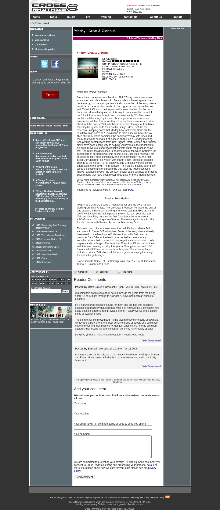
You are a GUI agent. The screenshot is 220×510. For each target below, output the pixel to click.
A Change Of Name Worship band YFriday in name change (51, 182)
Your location (81, 413)
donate (177, 16)
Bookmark (102, 271)
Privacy (134, 497)
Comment (80, 271)
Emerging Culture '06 (48, 239)
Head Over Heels (47, 254)
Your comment (82, 434)
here (130, 189)
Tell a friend (124, 271)
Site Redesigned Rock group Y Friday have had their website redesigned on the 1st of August (51, 157)
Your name (80, 403)
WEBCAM (144, 5)
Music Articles (42, 40)
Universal (43, 243)
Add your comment (90, 389)
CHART (156, 5)
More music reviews (45, 35)
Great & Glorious (46, 231)
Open (41, 258)
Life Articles (41, 45)
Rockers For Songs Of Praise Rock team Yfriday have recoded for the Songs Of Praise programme (52, 144)
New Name (145, 9)
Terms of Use (156, 497)
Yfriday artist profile (45, 49)
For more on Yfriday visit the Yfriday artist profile (49, 210)
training (104, 16)
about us (155, 16)
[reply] (144, 340)
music (70, 16)
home (35, 16)
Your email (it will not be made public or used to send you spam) (110, 423)
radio (52, 16)
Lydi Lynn (137, 11)
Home (46, 23)
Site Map (144, 497)
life (86, 16)
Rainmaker (44, 262)
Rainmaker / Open (47, 247)
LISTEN (132, 5)
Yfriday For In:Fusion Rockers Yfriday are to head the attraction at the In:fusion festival (51, 170)
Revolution (44, 250)
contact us (129, 16)
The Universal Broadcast (50, 235)
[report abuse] (154, 340)
